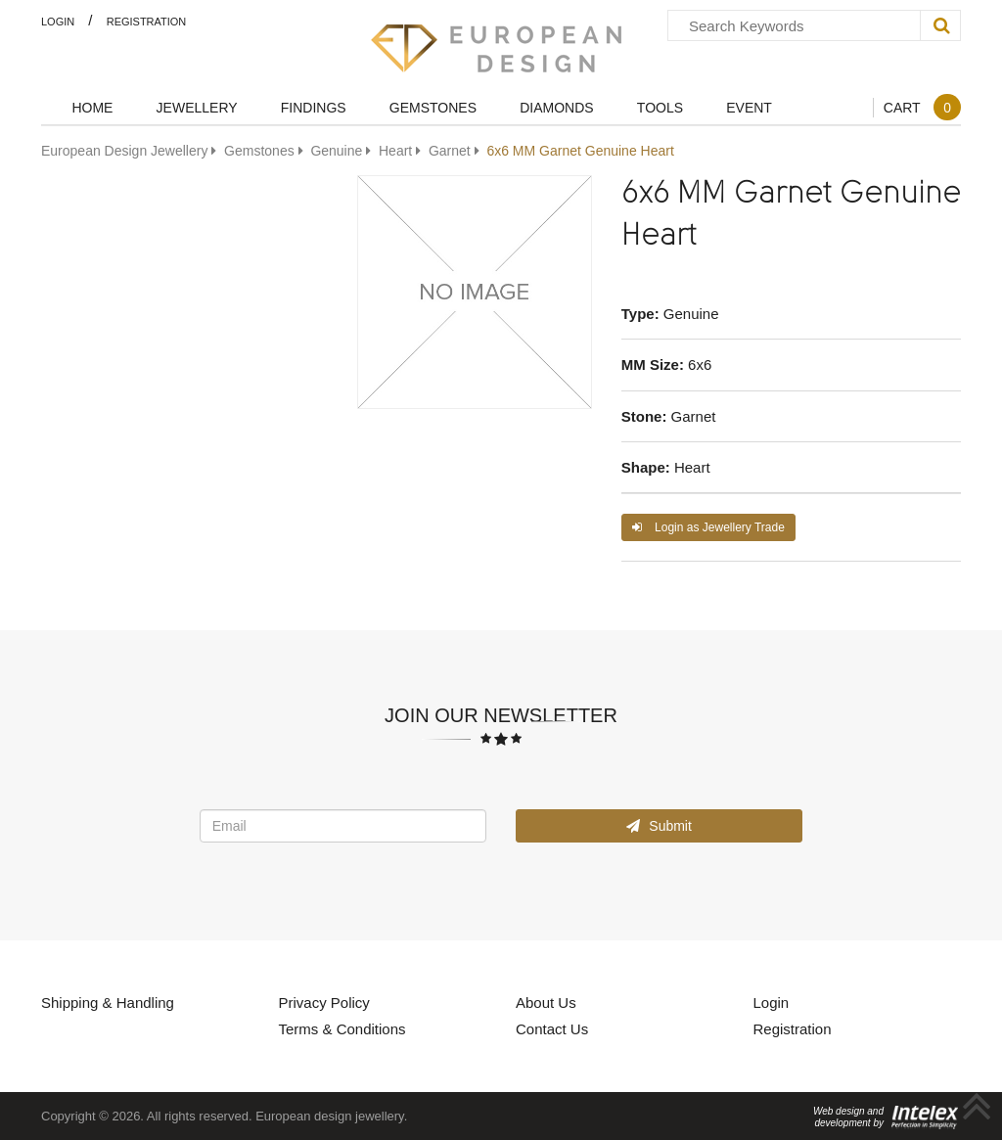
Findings (313, 107)
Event (749, 107)
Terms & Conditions (342, 1028)
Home (92, 107)
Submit (658, 825)
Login (57, 21)
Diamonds (556, 107)
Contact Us (552, 1028)
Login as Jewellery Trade (708, 527)
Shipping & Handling (107, 1002)
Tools (660, 107)
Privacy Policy (324, 1002)
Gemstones (433, 107)
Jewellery (197, 107)
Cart (922, 107)
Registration (147, 21)
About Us (546, 1002)
